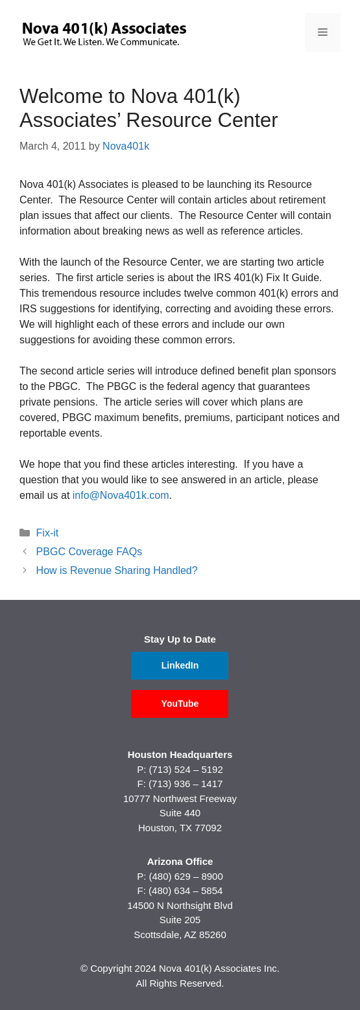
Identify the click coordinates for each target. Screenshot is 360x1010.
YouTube (180, 703)
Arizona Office (180, 861)
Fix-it (47, 532)
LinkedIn (180, 665)
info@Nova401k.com (121, 495)
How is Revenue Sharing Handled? (117, 570)
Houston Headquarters (180, 754)
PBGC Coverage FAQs (89, 551)
